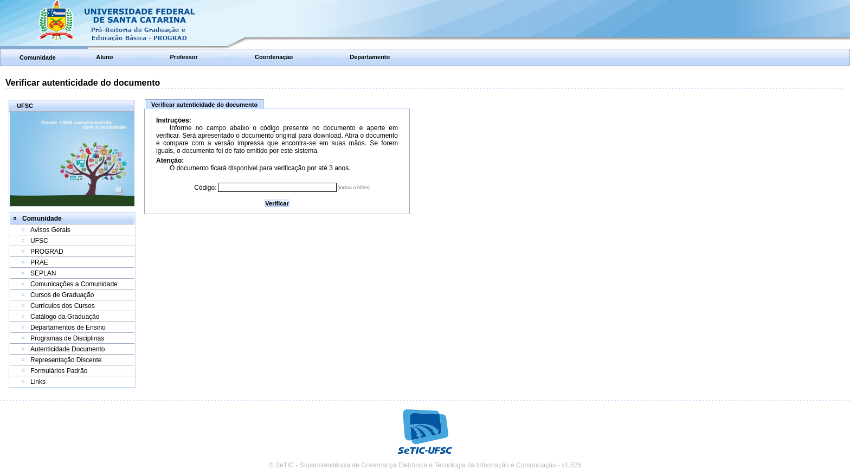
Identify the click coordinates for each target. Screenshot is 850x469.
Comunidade (38, 57)
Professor (184, 57)
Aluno (104, 57)
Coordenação (274, 57)
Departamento (370, 57)
